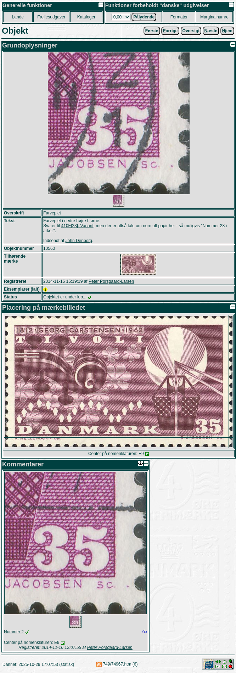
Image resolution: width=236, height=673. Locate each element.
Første (151, 30)
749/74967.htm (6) (120, 664)
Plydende (143, 17)
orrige (170, 30)
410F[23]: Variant (77, 225)
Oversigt (191, 30)
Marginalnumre (214, 17)
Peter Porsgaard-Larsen (111, 281)
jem (227, 30)
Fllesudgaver (51, 17)
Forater (179, 17)
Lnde (18, 17)
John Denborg (79, 240)
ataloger (86, 17)
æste (211, 30)
